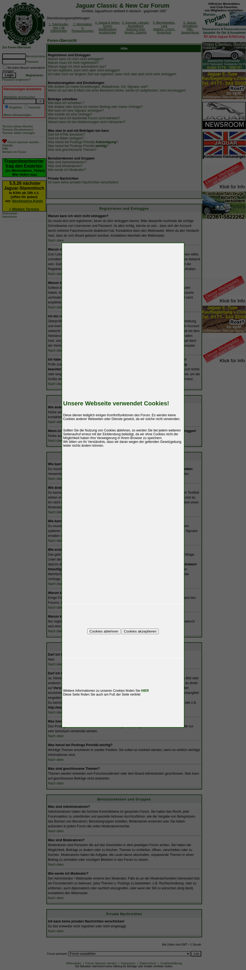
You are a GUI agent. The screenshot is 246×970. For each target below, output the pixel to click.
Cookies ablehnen (104, 631)
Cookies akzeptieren (140, 631)
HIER (145, 691)
